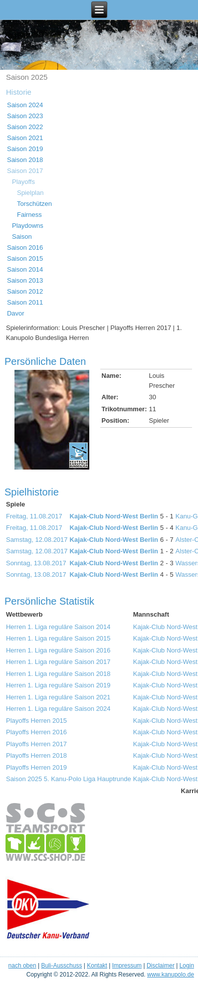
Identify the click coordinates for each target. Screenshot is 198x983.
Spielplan (30, 192)
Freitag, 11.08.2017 (34, 516)
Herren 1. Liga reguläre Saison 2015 (58, 638)
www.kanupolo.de (170, 974)
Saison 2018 (25, 160)
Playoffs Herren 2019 (36, 767)
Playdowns (27, 225)
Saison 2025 (26, 77)
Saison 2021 (25, 138)
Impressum (127, 965)
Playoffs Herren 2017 (36, 744)
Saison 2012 (25, 291)
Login (187, 965)
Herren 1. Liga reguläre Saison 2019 (58, 685)
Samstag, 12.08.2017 (37, 539)
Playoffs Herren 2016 (36, 732)
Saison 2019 (25, 149)
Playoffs (23, 181)
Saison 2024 (25, 105)
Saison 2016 (25, 247)
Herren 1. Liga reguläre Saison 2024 (58, 708)
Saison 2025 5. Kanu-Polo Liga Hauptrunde (68, 779)
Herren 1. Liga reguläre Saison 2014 (58, 627)
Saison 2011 (25, 302)
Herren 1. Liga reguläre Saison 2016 (58, 650)
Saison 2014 (25, 269)
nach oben (22, 965)
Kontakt (97, 965)
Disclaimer (161, 965)
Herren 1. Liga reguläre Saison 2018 (58, 673)
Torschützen (34, 203)
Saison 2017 (25, 170)
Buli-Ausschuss (61, 965)
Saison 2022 (25, 127)
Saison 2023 (25, 116)
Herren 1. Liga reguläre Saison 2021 (58, 697)
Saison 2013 (25, 280)
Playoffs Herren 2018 (36, 755)
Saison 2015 (25, 258)
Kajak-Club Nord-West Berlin (114, 516)
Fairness (29, 214)
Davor (15, 313)
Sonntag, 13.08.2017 (36, 563)
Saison (22, 236)
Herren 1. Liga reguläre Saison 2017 (58, 661)
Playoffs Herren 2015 (36, 720)
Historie (18, 92)
